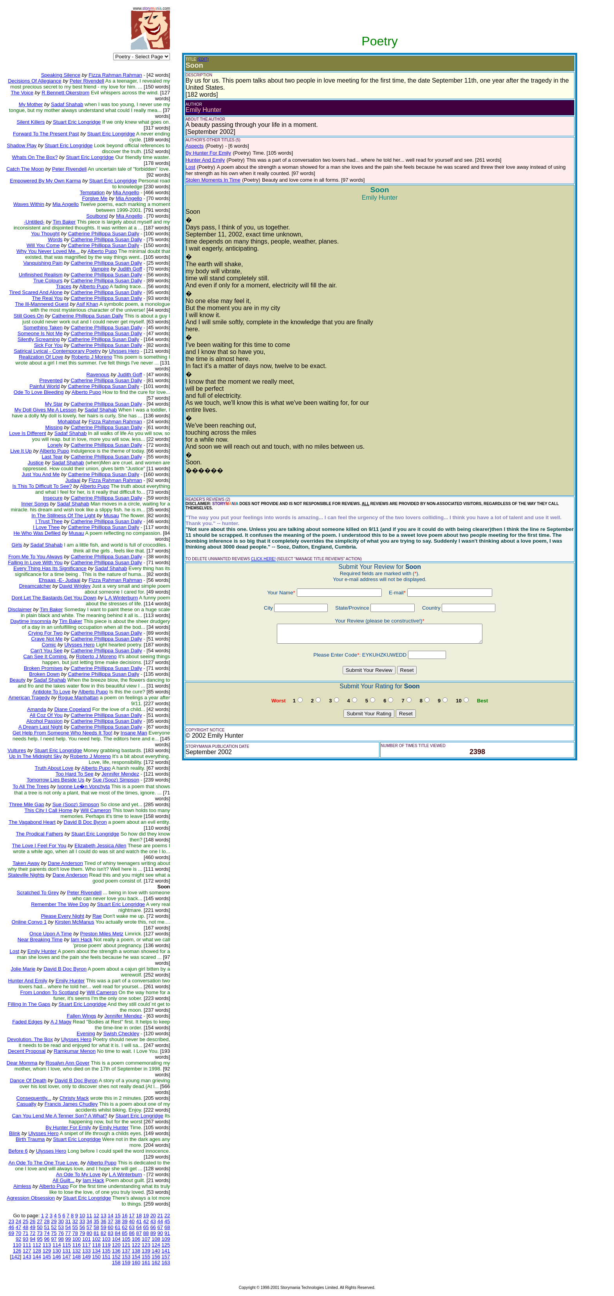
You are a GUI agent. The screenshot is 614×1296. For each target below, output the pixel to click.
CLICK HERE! (263, 559)
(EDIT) (203, 59)
